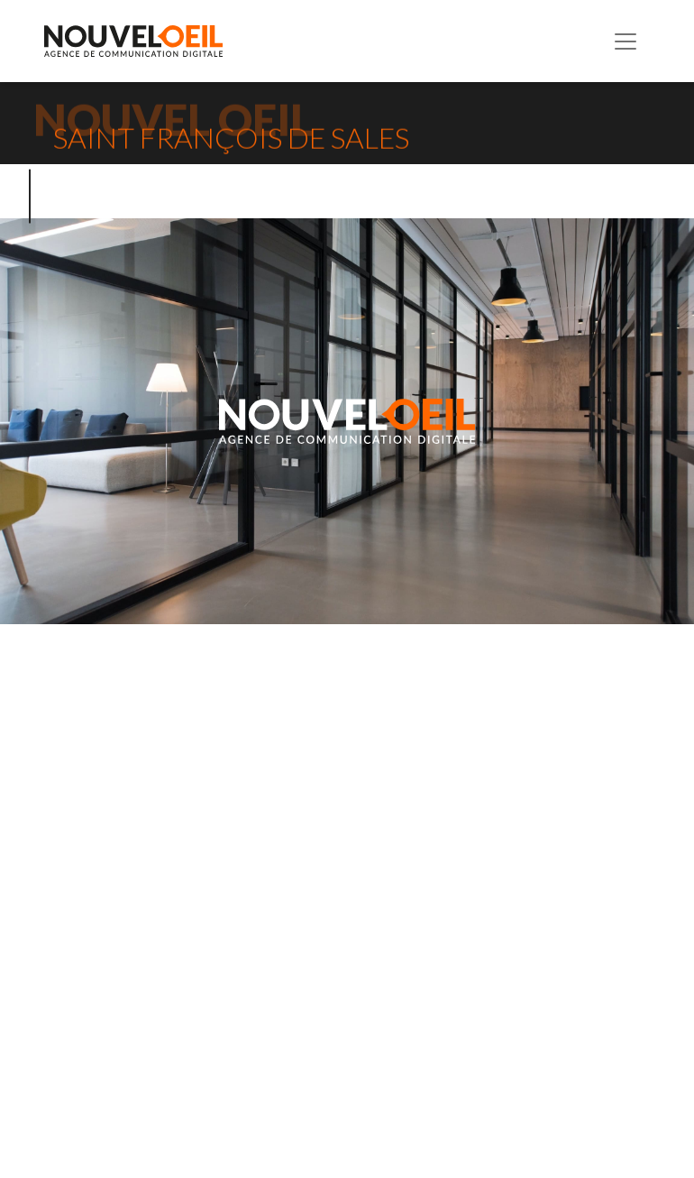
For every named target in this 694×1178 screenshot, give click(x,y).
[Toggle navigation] (625, 41)
